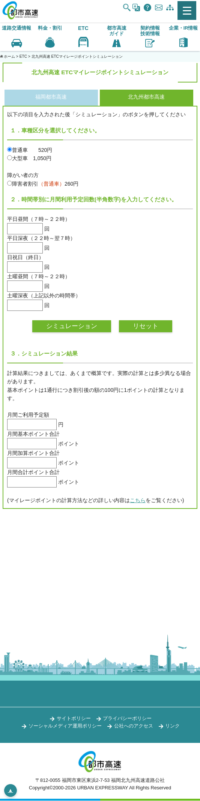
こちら (138, 501)
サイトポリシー (74, 719)
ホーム (9, 56)
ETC (83, 28)
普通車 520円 (29, 150)
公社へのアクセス (133, 726)
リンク (172, 726)
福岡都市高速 (51, 97)
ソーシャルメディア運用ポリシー (65, 726)
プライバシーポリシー (127, 719)
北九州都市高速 (146, 97)
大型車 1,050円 (29, 158)
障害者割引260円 (42, 184)
